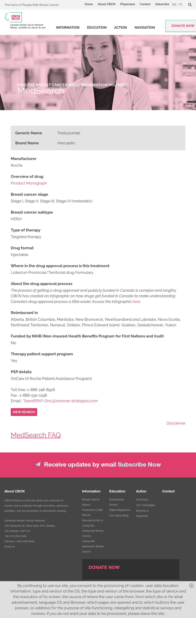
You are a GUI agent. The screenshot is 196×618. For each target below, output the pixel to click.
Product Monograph (29, 183)
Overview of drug (27, 176)
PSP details (21, 371)
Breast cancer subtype (32, 212)
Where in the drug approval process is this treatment (60, 265)
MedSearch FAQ (36, 435)
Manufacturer (23, 158)
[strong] (67, 27)
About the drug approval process (41, 283)
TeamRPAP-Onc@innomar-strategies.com (60, 400)
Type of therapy (26, 230)
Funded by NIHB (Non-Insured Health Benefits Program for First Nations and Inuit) (87, 336)
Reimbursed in (24, 312)
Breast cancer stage (29, 194)
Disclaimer (175, 423)
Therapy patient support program (42, 354)
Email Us (9, 547)
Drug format (22, 248)
